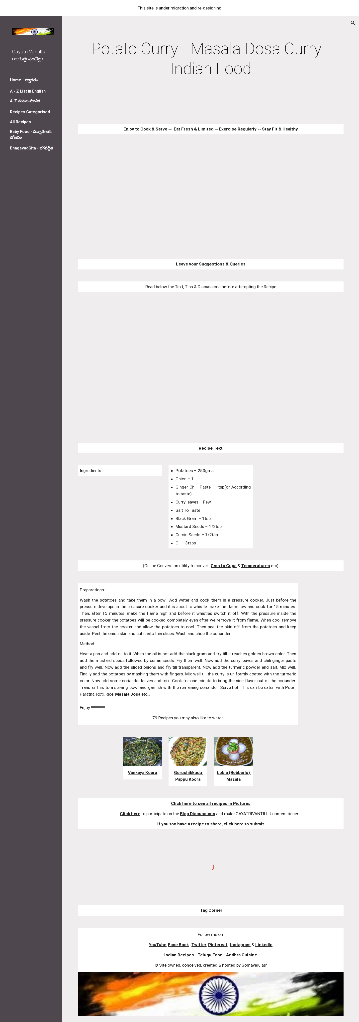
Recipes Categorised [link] (30, 112)
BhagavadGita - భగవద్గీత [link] (31, 148)
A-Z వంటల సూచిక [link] (25, 101)
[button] (353, 23)
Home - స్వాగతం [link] (24, 80)
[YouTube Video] (187, 196)
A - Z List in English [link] (28, 91)
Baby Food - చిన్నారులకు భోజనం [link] (31, 134)
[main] (211, 59)
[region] (179, 8)
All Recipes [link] (20, 122)
